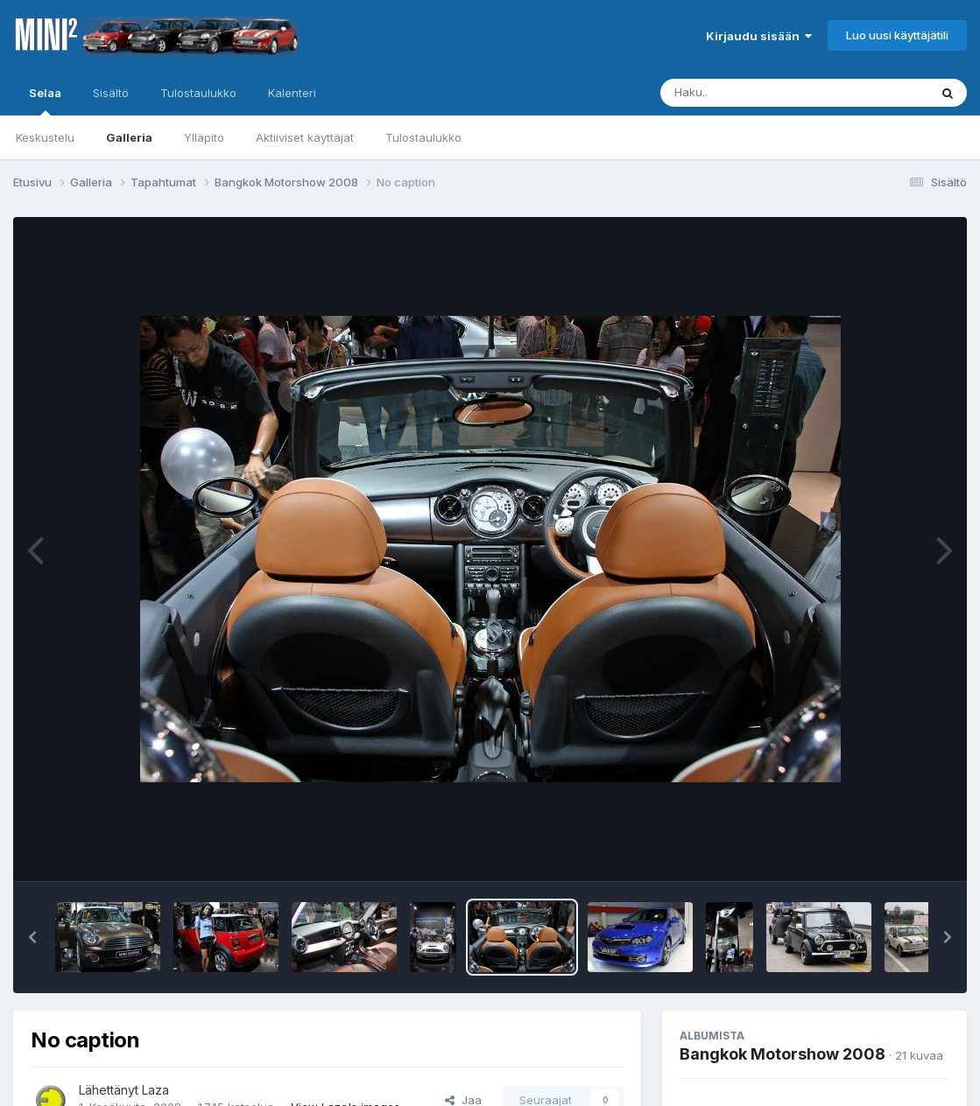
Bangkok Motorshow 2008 (782, 1054)
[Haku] (762, 93)
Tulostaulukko (423, 137)
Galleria (129, 137)
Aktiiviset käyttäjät (305, 137)
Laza (155, 1089)
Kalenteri (292, 93)
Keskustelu (45, 137)
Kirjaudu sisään (759, 36)
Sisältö (111, 93)
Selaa (45, 101)
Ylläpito (204, 137)
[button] (32, 937)
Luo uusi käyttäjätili (897, 35)
